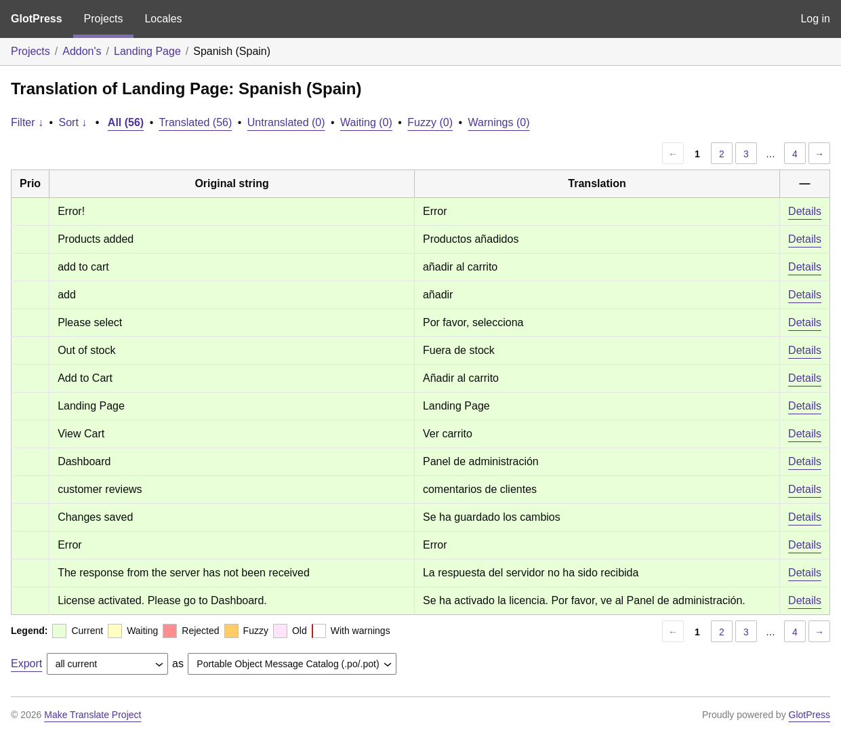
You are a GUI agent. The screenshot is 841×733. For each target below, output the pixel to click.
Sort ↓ (73, 122)
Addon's (81, 51)
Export (26, 663)
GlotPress (36, 18)
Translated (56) (195, 122)
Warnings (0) (499, 122)
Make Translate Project (92, 714)
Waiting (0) (366, 122)
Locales (163, 18)
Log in (815, 18)
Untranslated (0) (286, 122)
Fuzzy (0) (430, 122)
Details (804, 211)
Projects (103, 18)
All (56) (126, 122)
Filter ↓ (27, 122)
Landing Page (147, 51)
